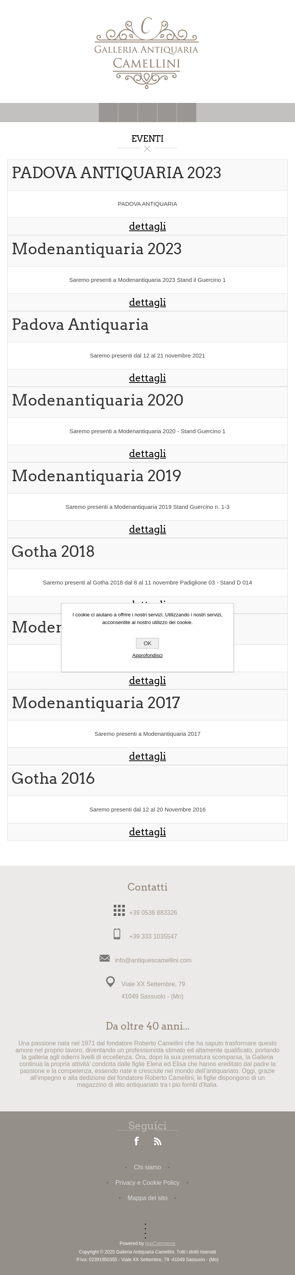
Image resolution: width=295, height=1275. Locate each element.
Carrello (167, 112)
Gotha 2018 (53, 551)
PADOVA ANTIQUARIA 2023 (117, 173)
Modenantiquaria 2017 (96, 703)
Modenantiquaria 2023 (97, 249)
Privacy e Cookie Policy (147, 1182)
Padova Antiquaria (80, 324)
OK (147, 643)
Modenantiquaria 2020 (98, 400)
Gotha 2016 (53, 778)
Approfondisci (148, 655)
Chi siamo (147, 1167)
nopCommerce (160, 1243)
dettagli (147, 226)
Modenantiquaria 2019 (97, 476)
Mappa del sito (147, 1198)
